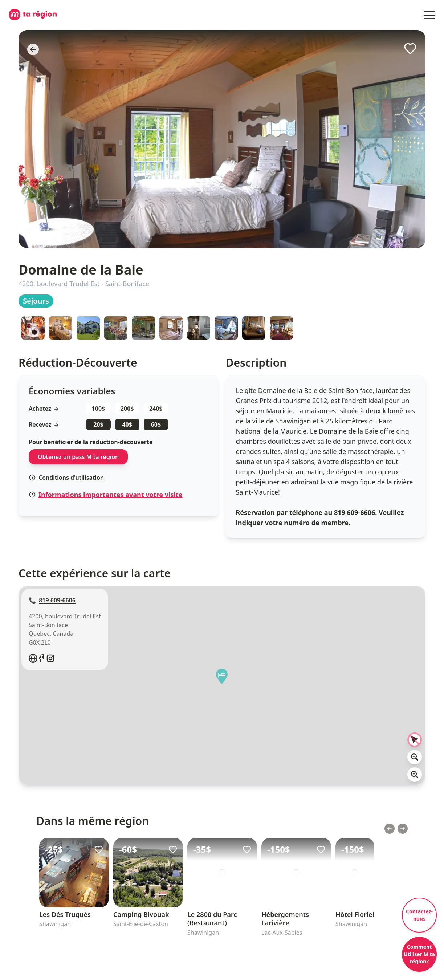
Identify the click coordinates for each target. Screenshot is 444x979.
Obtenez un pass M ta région (78, 457)
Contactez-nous (419, 915)
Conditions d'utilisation (66, 478)
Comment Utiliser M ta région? (419, 954)
